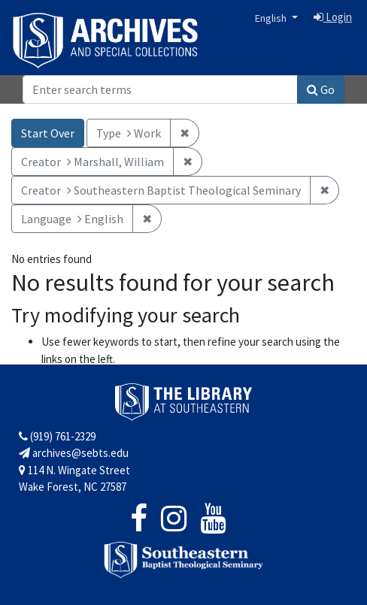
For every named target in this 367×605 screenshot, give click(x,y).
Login (333, 17)
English (272, 18)
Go (321, 89)
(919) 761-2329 (57, 436)
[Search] (160, 89)
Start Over (47, 133)
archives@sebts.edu (74, 453)
